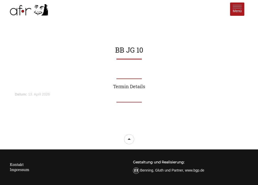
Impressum (19, 169)
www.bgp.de (194, 170)
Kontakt (17, 164)
